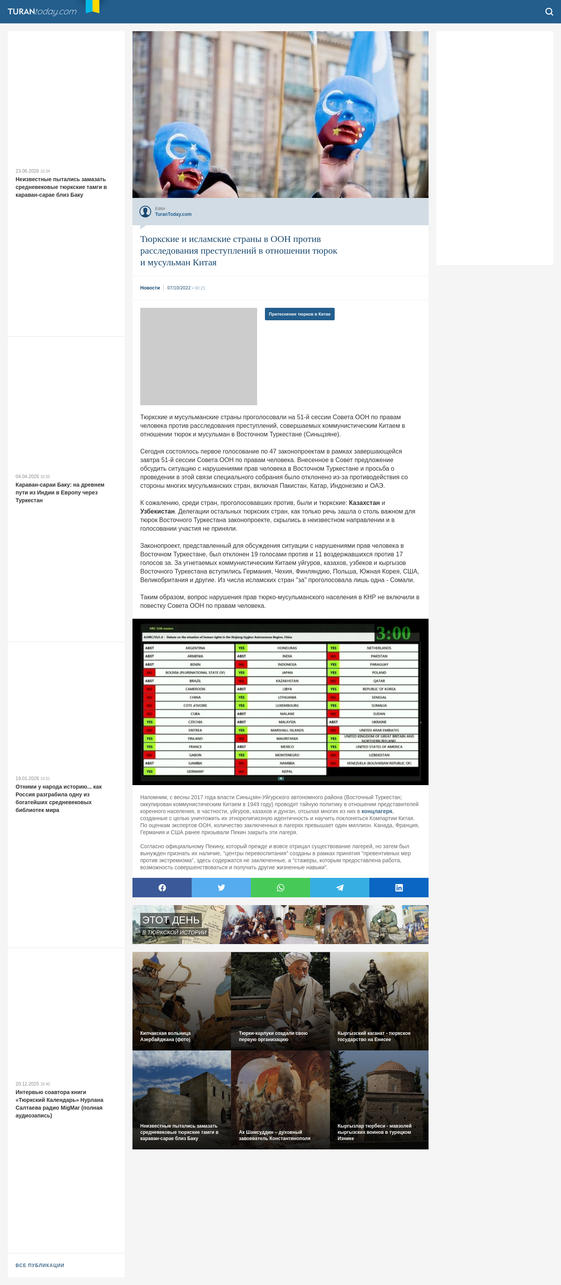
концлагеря (377, 811)
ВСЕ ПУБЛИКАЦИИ (40, 1265)
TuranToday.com (43, 12)
